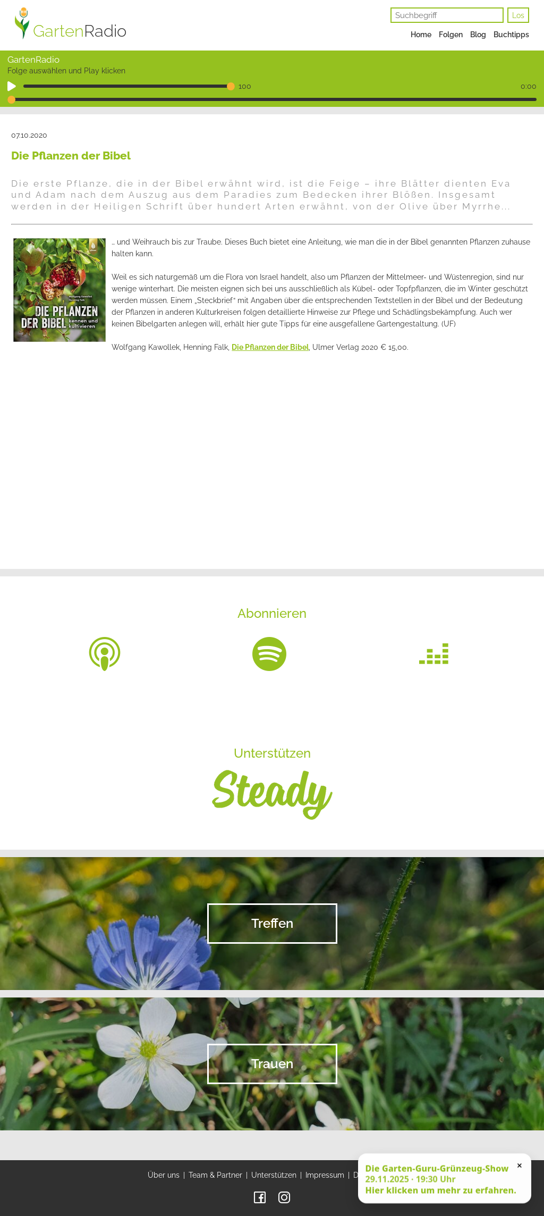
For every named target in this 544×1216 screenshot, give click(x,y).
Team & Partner (215, 1175)
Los (518, 15)
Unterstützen (273, 1175)
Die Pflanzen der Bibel (270, 347)
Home (421, 34)
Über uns (164, 1175)
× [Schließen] (519, 1168)
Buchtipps (511, 34)
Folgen (451, 34)
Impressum (324, 1175)
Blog (478, 34)
